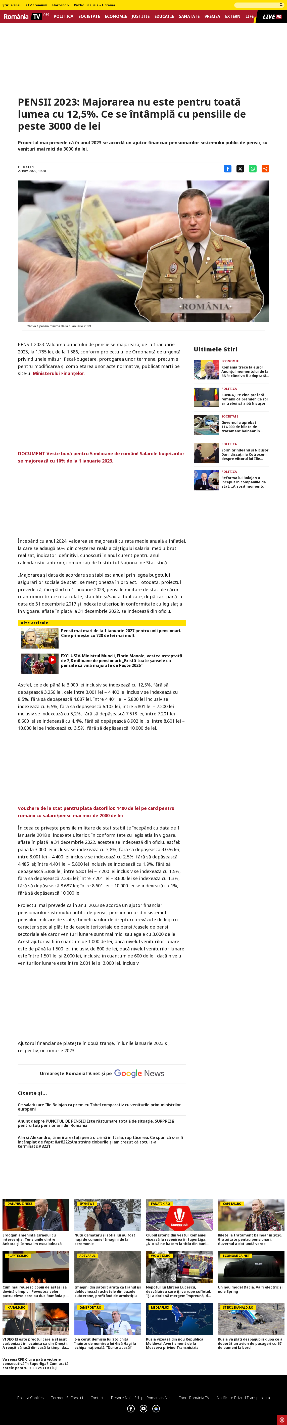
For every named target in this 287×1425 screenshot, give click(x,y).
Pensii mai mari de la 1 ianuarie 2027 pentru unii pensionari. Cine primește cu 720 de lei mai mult (121, 633)
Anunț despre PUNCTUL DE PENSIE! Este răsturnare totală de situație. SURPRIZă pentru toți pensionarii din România (96, 1123)
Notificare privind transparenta (243, 1397)
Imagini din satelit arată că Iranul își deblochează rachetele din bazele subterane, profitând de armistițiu (107, 1291)
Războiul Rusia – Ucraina (94, 5)
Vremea (212, 16)
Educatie (164, 16)
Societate (89, 16)
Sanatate (189, 16)
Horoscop (60, 5)
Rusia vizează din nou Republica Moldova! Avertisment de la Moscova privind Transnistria (174, 1343)
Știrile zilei (11, 5)
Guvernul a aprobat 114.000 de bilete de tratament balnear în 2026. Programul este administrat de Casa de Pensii (242, 427)
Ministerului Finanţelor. (59, 373)
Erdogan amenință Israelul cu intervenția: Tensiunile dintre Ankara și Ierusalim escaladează (32, 1239)
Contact (97, 1397)
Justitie (141, 16)
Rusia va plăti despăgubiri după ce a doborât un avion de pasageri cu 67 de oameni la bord (250, 1343)
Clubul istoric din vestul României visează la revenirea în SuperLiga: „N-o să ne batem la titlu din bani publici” (176, 1239)
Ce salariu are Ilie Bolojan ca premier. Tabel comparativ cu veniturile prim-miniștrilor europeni (99, 1107)
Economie (116, 16)
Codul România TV (193, 1397)
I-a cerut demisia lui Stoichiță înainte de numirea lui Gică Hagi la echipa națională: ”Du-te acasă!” (105, 1343)
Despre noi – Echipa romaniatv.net (141, 1397)
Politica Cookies (30, 1397)
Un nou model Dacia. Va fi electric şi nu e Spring (250, 1289)
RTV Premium (36, 5)
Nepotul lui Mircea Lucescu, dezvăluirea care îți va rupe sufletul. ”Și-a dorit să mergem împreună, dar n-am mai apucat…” (179, 1291)
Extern (233, 16)
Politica (63, 16)
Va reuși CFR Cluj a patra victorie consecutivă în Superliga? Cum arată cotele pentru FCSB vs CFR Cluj (35, 1363)
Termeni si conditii (67, 1397)
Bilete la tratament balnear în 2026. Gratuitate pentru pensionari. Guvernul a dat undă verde (250, 1239)
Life (250, 16)
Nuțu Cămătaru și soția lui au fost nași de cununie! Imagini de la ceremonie (104, 1239)
